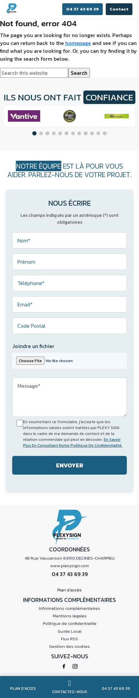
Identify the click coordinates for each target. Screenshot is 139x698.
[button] (34, 133)
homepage (78, 43)
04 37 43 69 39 (82, 9)
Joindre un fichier (33, 346)
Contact (119, 9)
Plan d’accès (69, 590)
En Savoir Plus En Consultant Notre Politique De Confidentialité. (73, 442)
